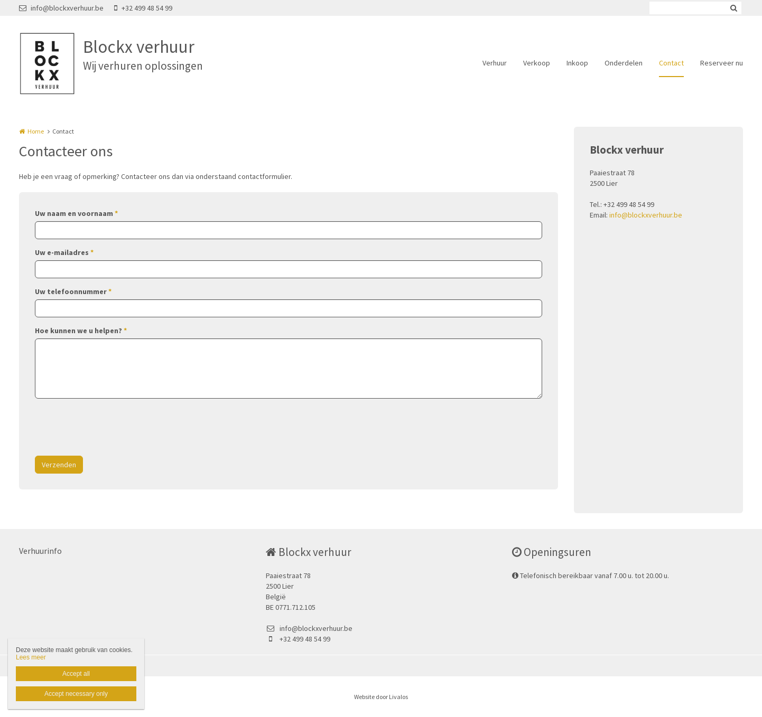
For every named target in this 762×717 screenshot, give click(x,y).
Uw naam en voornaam (76, 213)
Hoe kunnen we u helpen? (81, 330)
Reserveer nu (721, 63)
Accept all (76, 673)
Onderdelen (624, 63)
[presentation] (115, 427)
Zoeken (733, 8)
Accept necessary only (76, 693)
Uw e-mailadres (64, 252)
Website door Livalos (381, 697)
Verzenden (59, 464)
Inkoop (577, 63)
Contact (671, 63)
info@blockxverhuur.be (61, 8)
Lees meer (31, 657)
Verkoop (536, 63)
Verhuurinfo (40, 550)
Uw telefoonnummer (73, 291)
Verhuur (494, 63)
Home (35, 131)
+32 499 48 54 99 (143, 8)
